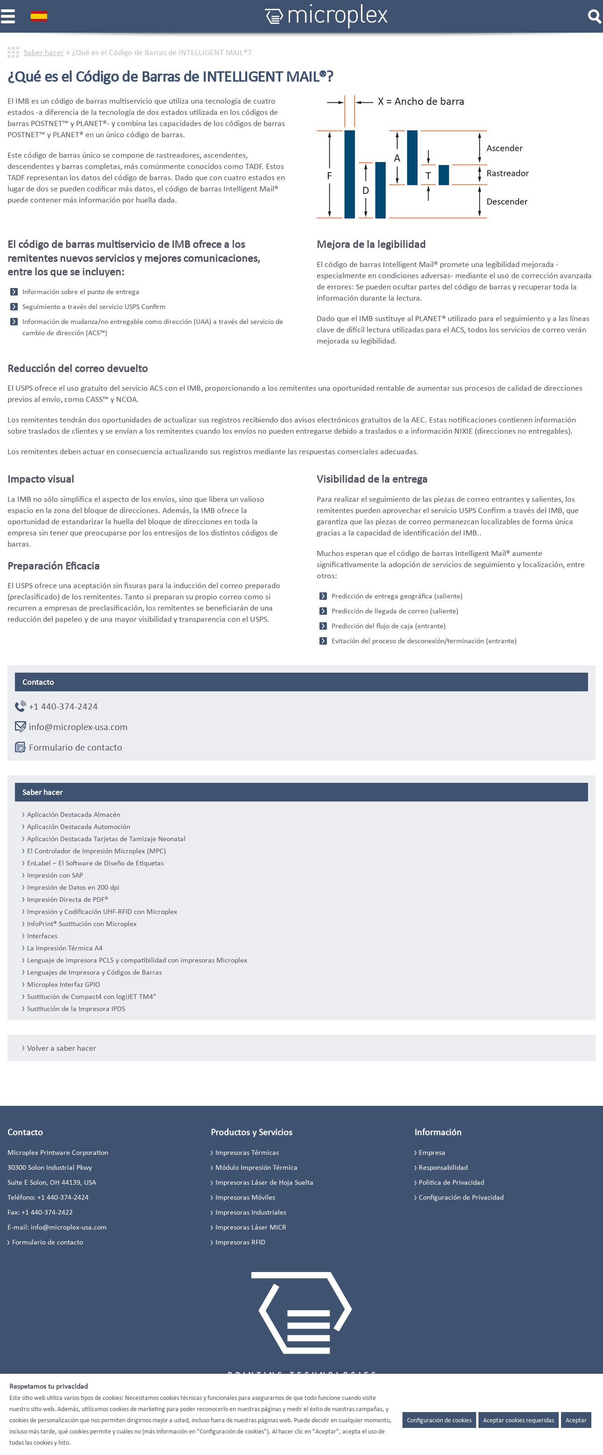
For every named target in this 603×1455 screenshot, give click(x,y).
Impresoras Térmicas (247, 1152)
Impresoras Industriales (250, 1212)
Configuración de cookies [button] (439, 1420)
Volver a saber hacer (61, 1048)
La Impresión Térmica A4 (65, 948)
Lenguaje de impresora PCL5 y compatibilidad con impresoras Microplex (137, 960)
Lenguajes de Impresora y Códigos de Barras (94, 972)
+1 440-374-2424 (63, 706)
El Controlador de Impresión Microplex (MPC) (96, 851)
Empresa (432, 1152)
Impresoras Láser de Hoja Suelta (264, 1182)
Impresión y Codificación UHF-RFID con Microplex (102, 911)
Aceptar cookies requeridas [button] (518, 1420)
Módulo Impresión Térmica (256, 1167)
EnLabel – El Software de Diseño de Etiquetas (95, 863)
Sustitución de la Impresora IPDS (76, 1008)
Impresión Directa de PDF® (67, 899)
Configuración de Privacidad (461, 1197)
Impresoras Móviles (245, 1197)
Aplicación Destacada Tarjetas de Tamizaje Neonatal (106, 839)
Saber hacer (44, 52)
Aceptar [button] (576, 1420)
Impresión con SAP (55, 875)
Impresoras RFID (240, 1241)
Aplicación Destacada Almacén (73, 814)
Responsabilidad (443, 1167)
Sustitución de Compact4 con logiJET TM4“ (91, 996)
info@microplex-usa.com (78, 726)
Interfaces (42, 936)
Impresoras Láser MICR (250, 1227)
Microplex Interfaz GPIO (63, 984)
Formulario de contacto (75, 747)
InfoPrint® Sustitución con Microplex (82, 924)
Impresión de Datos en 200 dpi (73, 887)
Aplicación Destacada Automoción (78, 826)
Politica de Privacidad (451, 1182)
